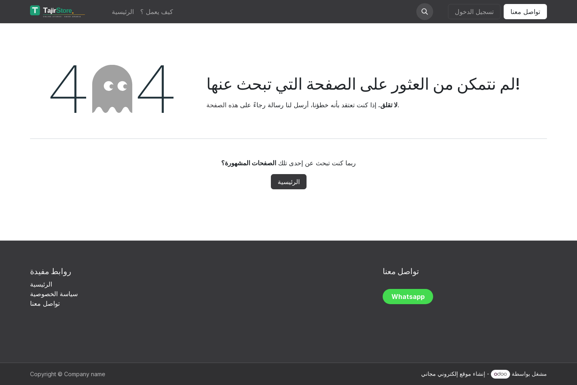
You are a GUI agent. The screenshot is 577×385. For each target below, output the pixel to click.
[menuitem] (123, 12)
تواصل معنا (525, 12)
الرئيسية (289, 182)
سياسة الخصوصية (55, 294)
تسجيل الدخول (474, 12)
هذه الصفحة (222, 105)
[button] (424, 11)
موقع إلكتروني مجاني (446, 373)
